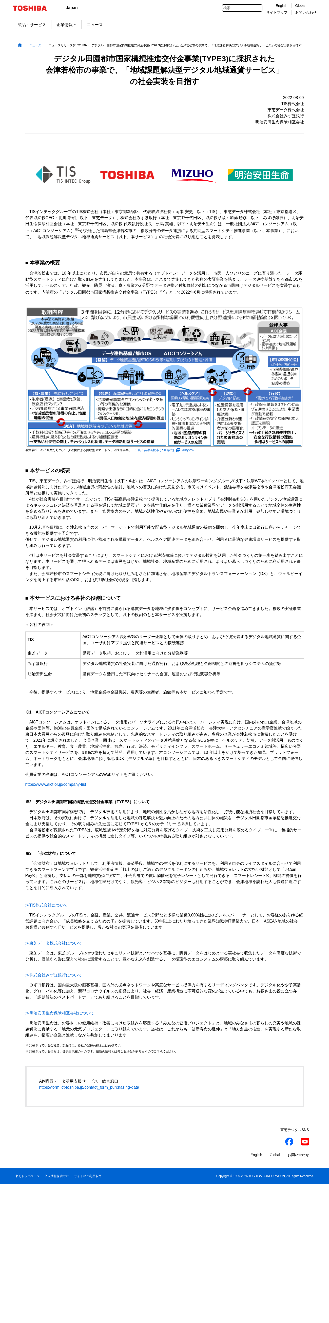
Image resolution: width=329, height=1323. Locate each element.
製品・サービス (32, 25)
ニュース (95, 25)
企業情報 (66, 25)
